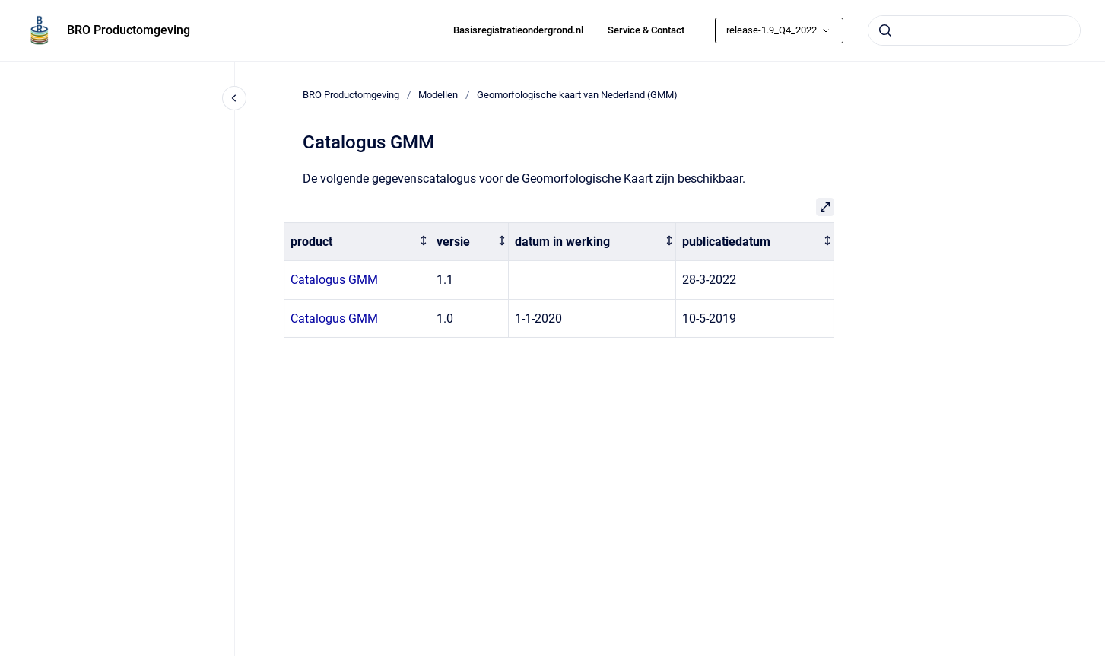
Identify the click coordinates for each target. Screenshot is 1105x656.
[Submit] (885, 30)
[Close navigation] (234, 98)
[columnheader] (357, 241)
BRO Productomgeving (128, 30)
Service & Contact (646, 30)
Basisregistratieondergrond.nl (518, 30)
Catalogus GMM (334, 279)
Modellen (438, 94)
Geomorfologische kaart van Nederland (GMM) (577, 94)
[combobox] (974, 30)
